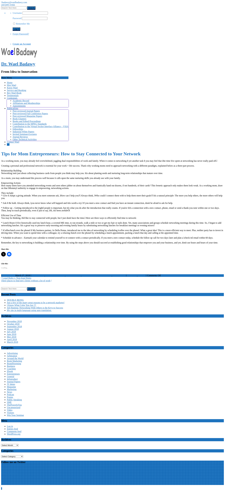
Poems (10, 397)
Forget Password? (21, 34)
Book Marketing (14, 361)
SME (9, 402)
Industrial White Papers (23, 131)
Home (9, 82)
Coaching (11, 368)
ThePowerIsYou (14, 405)
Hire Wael (11, 85)
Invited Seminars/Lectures (25, 134)
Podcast (10, 394)
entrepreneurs (38, 275)
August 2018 (13, 329)
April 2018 (12, 339)
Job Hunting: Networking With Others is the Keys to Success (35, 308)
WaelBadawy (9, 275)
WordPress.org (13, 434)
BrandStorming (14, 363)
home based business (55, 275)
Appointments (19, 106)
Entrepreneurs (13, 374)
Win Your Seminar (15, 415)
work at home (119, 275)
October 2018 (13, 324)
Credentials (12, 98)
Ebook (10, 371)
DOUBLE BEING (15, 300)
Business (11, 366)
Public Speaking (14, 399)
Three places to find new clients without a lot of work (25, 280)
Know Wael (12, 87)
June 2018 (11, 334)
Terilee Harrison (73, 275)
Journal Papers (13, 381)
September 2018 (14, 326)
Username (17, 13)
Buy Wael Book (14, 93)
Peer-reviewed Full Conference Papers (30, 113)
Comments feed (14, 431)
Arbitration (12, 356)
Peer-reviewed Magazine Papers (27, 116)
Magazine (11, 387)
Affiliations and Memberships (26, 103)
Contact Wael (13, 142)
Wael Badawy (9, 473)
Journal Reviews (20, 137)
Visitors (141, 275)
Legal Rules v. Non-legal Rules (17, 278)
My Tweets (6, 467)
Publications (12, 108)
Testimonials (13, 95)
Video (9, 410)
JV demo (11, 384)
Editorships (18, 129)
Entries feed (12, 429)
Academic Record (21, 100)
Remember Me (21, 24)
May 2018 (11, 337)
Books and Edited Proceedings (27, 121)
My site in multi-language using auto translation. (29, 310)
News (9, 392)
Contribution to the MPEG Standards (30, 124)
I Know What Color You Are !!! (21, 305)
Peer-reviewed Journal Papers (26, 111)
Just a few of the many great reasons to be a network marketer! (36, 302)
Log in (10, 426)
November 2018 (14, 321)
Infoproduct (12, 379)
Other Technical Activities (25, 139)
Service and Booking (16, 90)
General (10, 376)
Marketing (132, 275)
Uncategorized (13, 407)
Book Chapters (19, 118)
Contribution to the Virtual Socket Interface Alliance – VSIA (40, 126)
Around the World (15, 358)
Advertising (12, 353)
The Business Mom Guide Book (96, 275)
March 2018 (12, 342)
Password (17, 18)
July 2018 (11, 331)
